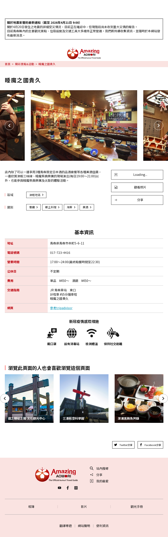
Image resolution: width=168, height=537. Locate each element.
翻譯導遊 (66, 525)
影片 (84, 506)
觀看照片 (130, 187)
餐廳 (33, 207)
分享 (128, 200)
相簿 (31, 506)
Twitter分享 (123, 445)
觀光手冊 (137, 506)
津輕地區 (36, 195)
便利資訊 (102, 525)
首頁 (7, 64)
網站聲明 (84, 525)
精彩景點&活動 (24, 64)
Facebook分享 (150, 445)
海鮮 (71, 207)
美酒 (87, 207)
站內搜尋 (99, 468)
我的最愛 (99, 481)
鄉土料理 (52, 207)
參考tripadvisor (61, 308)
